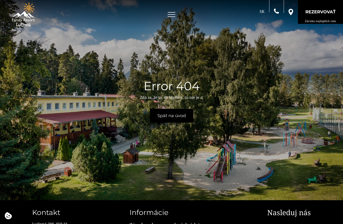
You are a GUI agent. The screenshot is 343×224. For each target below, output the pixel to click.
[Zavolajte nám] (276, 10)
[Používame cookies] (8, 216)
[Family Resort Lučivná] (23, 14)
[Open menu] (171, 14)
